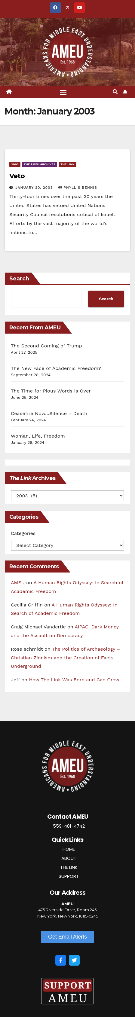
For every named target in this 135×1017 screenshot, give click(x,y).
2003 (15, 164)
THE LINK (69, 867)
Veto (17, 176)
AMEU (18, 582)
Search (19, 278)
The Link (67, 164)
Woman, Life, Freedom (38, 436)
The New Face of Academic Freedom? (56, 368)
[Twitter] (74, 960)
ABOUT (68, 858)
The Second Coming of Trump (46, 346)
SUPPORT (69, 876)
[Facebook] (60, 960)
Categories (23, 533)
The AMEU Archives (39, 164)
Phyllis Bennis (77, 187)
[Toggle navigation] (63, 92)
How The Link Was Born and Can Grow (74, 680)
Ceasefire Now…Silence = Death (49, 413)
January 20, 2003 (34, 187)
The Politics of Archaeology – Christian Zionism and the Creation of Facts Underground (65, 657)
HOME (69, 849)
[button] (115, 92)
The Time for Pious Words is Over (51, 391)
